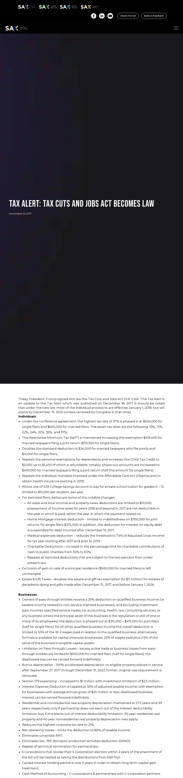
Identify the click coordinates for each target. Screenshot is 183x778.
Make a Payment (154, 16)
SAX (20, 6)
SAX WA (64, 6)
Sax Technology (87, 7)
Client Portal (128, 16)
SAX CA (43, 6)
